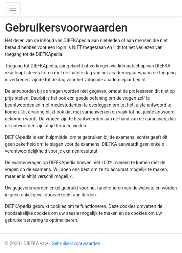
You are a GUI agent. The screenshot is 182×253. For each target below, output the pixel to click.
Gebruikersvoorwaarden (76, 243)
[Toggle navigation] (13, 8)
